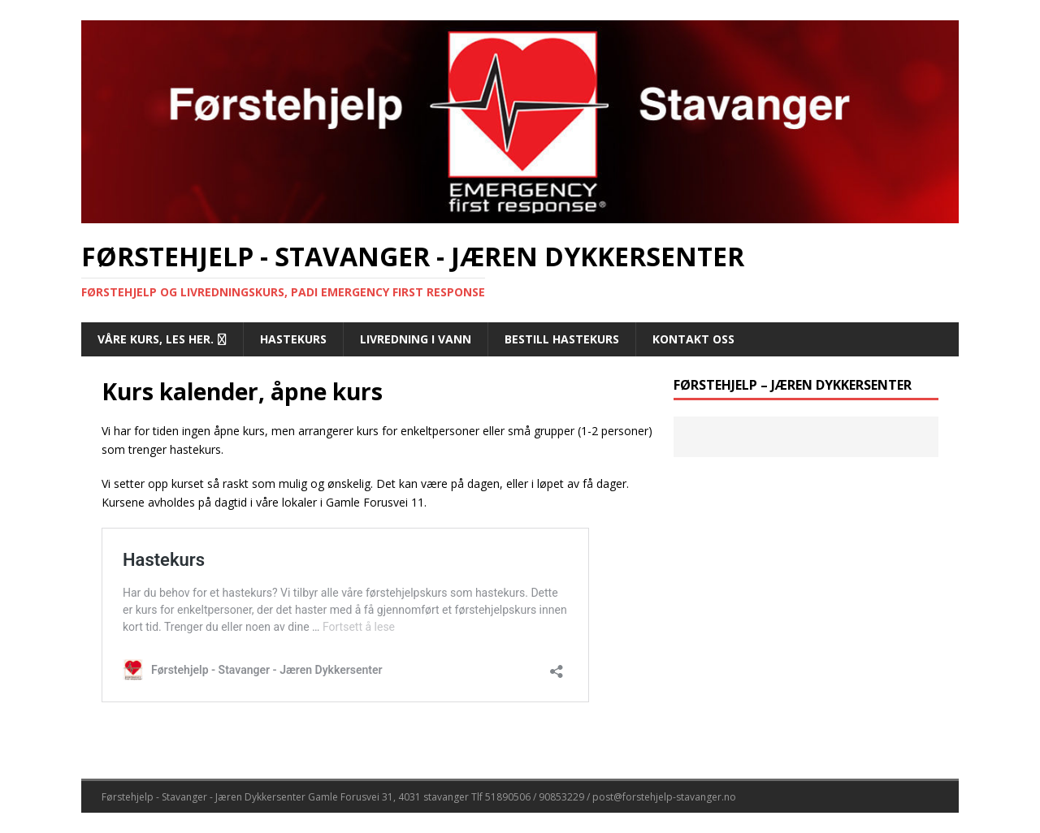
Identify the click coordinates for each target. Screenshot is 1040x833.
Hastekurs (293, 339)
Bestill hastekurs (562, 339)
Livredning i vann (415, 339)
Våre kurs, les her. (156, 339)
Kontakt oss (693, 339)
